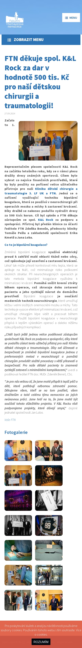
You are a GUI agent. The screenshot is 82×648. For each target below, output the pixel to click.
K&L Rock (45, 220)
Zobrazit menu (25, 39)
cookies (42, 634)
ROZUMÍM (41, 642)
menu (71, 18)
